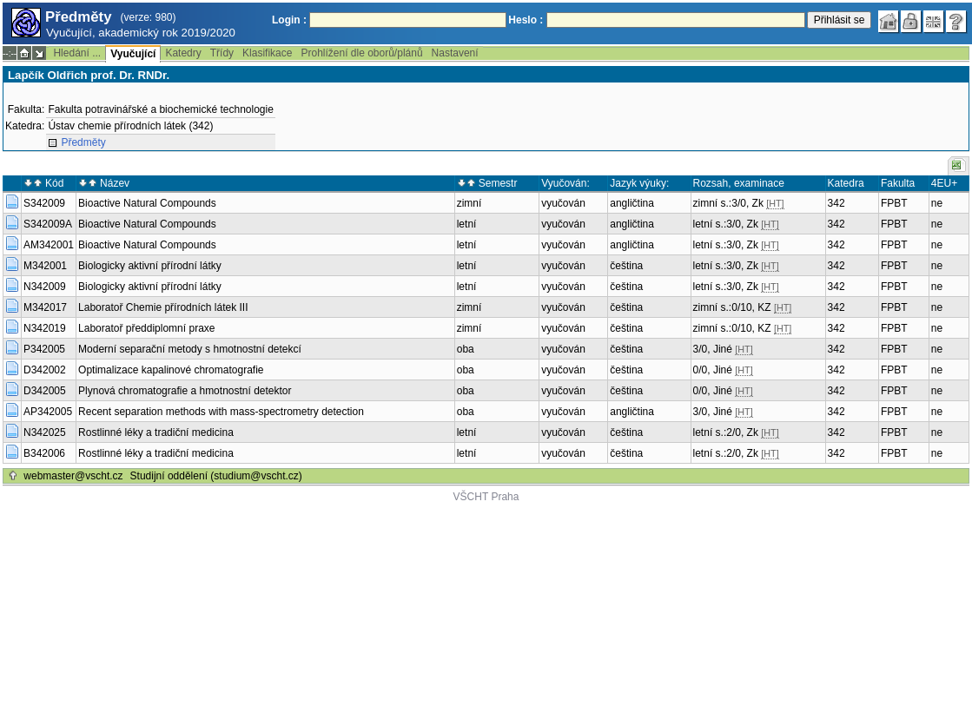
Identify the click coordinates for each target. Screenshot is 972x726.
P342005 (44, 349)
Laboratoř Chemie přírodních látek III (163, 307)
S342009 (44, 203)
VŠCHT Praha (486, 497)
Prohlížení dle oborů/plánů (361, 53)
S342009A (47, 224)
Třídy (222, 53)
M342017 (45, 307)
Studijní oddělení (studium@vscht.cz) (216, 476)
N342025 (44, 432)
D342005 (44, 391)
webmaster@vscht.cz (72, 476)
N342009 (44, 286)
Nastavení (455, 53)
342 (836, 203)
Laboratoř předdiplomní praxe (146, 328)
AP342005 (47, 412)
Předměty (83, 142)
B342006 (44, 453)
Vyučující (132, 54)
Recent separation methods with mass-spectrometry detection (221, 412)
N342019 (44, 328)
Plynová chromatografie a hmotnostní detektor (184, 391)
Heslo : (525, 20)
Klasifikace (267, 53)
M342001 (45, 266)
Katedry (183, 53)
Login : (289, 20)
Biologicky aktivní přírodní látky (150, 266)
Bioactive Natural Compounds (147, 203)
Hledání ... (77, 53)
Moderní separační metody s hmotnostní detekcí (189, 349)
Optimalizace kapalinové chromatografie (170, 370)
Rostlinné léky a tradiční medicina (156, 432)
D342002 (44, 370)
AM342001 (48, 245)
